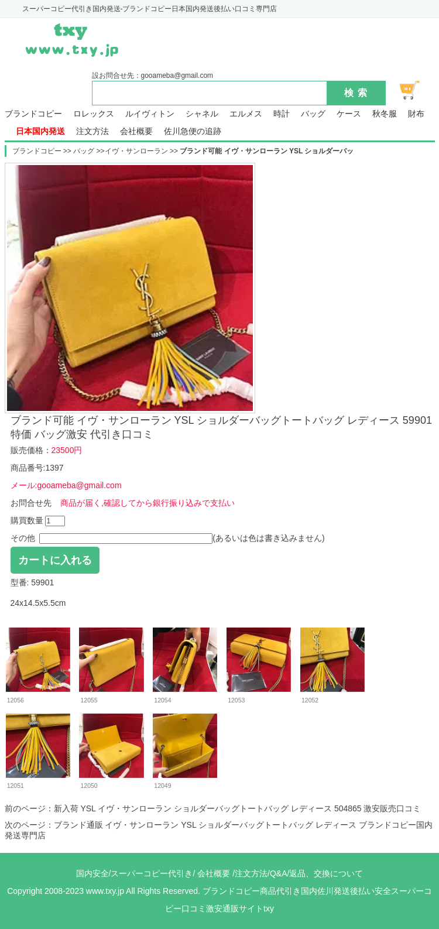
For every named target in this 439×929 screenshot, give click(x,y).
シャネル (202, 113)
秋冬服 (384, 113)
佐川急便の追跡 (192, 131)
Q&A (278, 873)
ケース (349, 113)
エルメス (245, 113)
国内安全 (92, 873)
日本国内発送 (40, 131)
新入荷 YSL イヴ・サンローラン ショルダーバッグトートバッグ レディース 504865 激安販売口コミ (237, 808)
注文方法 (92, 131)
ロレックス (93, 113)
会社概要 (136, 131)
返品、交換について (326, 873)
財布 (416, 113)
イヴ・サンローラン (136, 151)
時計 (281, 113)
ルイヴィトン (149, 113)
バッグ (313, 113)
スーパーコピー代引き (152, 873)
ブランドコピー (33, 113)
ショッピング (416, 90)
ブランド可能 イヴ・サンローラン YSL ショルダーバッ (267, 151)
